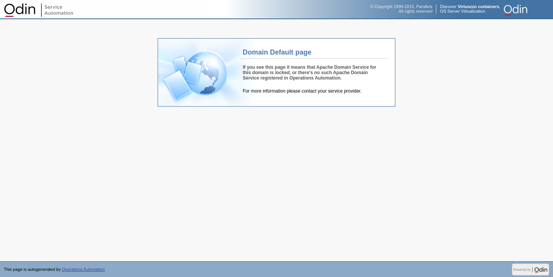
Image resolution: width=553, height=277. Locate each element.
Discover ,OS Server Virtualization (470, 8)
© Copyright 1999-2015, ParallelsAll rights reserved (401, 8)
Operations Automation (38, 9)
